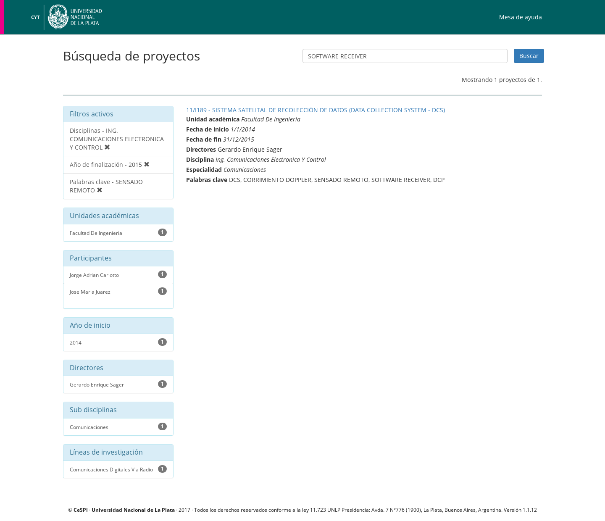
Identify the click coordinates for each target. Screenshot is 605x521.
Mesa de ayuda (520, 17)
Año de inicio (90, 325)
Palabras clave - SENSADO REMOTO (106, 186)
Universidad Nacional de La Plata (73, 17)
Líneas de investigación (106, 452)
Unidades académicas (104, 216)
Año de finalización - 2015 (110, 164)
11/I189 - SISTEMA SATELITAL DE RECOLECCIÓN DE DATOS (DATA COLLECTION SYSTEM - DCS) (315, 110)
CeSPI (81, 509)
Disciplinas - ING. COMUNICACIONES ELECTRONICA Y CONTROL (117, 138)
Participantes (91, 258)
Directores (86, 368)
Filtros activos (91, 113)
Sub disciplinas (93, 410)
